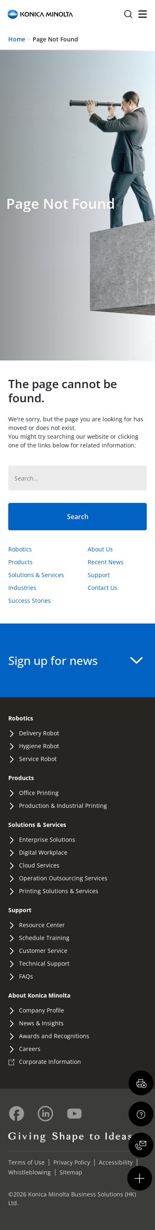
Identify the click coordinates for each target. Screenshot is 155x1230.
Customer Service (43, 951)
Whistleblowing (29, 1172)
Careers (30, 1049)
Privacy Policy (71, 1162)
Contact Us (102, 588)
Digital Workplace (43, 852)
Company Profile (41, 1010)
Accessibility (116, 1162)
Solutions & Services (36, 575)
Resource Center (42, 925)
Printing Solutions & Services (58, 891)
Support (99, 575)
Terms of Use (26, 1162)
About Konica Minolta (39, 995)
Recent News (106, 562)
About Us (100, 549)
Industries (22, 588)
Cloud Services (39, 865)
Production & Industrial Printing (63, 806)
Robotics (20, 549)
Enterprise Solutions (47, 839)
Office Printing (39, 793)
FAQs (26, 976)
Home (16, 39)
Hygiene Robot (39, 746)
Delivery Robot (39, 733)
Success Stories (29, 600)
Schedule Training (44, 938)
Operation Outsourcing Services (63, 878)
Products (20, 562)
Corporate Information (50, 1062)
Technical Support (44, 963)
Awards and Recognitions (54, 1036)
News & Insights (41, 1023)
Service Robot (38, 759)
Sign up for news (75, 660)
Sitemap (71, 1172)
